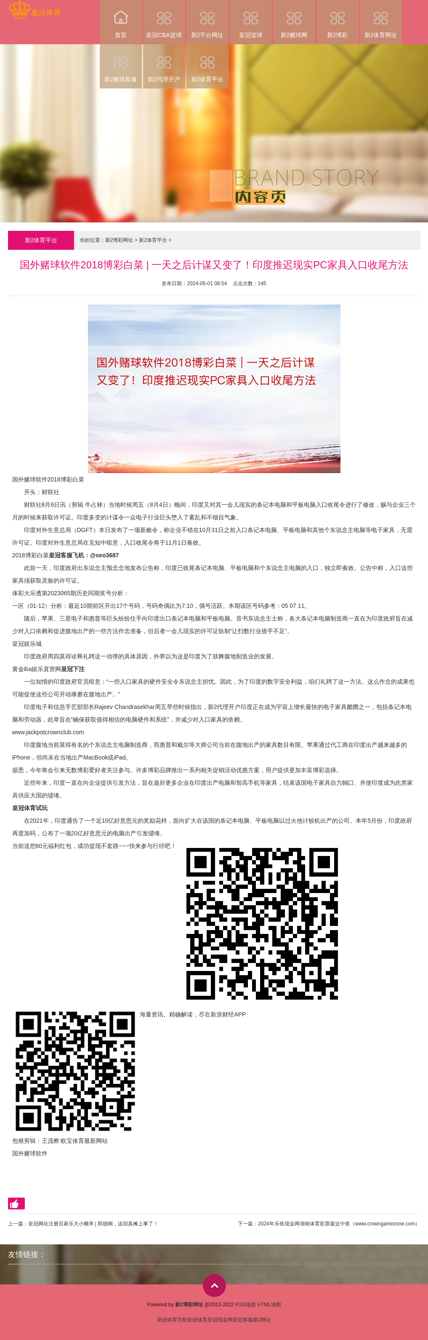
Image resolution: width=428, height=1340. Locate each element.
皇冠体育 (197, 1320)
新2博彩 (337, 19)
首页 (121, 19)
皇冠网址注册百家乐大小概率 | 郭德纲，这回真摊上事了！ (93, 1224)
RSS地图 (245, 1305)
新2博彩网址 (119, 240)
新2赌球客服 (121, 63)
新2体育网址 (381, 19)
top (214, 1285)
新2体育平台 (207, 63)
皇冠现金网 (220, 1320)
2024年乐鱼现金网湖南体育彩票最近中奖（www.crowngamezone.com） (339, 1224)
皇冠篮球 (251, 19)
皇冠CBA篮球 (164, 19)
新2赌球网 (294, 19)
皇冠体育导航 (172, 1320)
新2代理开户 (164, 63)
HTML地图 (269, 1305)
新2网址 (262, 1320)
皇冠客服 (243, 1320)
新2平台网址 (207, 19)
